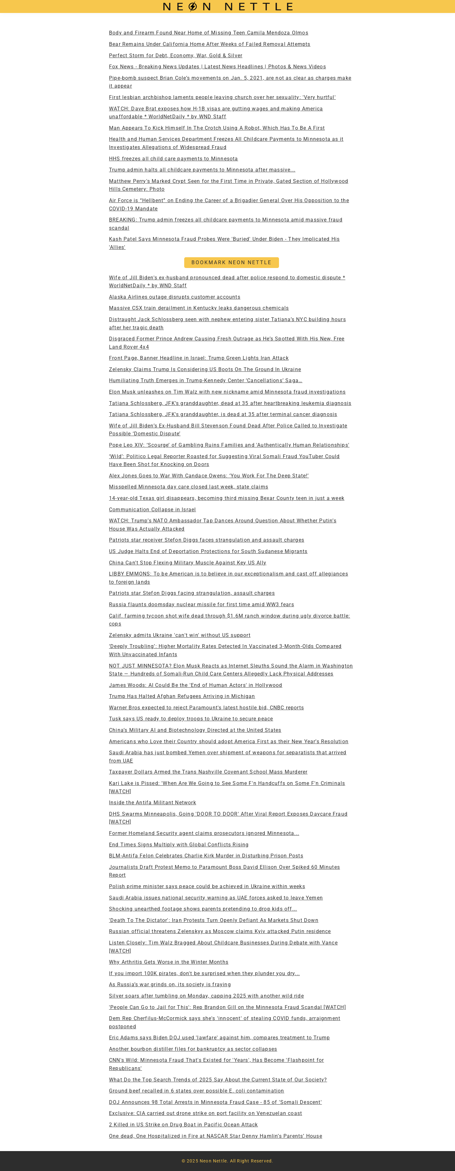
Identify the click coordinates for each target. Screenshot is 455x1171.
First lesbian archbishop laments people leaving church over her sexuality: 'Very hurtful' (222, 97)
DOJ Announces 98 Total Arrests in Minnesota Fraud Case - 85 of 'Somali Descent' (215, 1102)
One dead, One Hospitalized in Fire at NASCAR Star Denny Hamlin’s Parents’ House (215, 1136)
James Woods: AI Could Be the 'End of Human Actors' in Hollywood (195, 685)
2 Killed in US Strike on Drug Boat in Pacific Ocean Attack (183, 1125)
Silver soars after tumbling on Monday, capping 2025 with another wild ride (206, 996)
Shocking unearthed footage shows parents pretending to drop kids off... (203, 909)
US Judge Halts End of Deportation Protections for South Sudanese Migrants (208, 551)
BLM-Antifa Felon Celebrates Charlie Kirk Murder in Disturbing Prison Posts (206, 856)
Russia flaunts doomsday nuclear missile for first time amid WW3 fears (201, 604)
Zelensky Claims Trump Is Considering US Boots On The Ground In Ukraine (205, 369)
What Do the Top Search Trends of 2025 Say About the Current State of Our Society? (218, 1080)
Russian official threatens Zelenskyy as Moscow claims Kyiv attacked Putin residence (220, 931)
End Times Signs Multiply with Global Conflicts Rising (179, 845)
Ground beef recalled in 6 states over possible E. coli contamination (196, 1091)
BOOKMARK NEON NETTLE (231, 262)
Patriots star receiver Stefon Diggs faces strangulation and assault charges (206, 540)
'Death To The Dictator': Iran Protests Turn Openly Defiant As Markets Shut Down (213, 920)
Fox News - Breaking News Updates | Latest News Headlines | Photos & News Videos (217, 67)
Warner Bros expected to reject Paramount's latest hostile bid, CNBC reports (206, 708)
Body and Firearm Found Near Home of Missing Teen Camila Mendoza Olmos (208, 33)
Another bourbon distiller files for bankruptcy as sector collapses (193, 1049)
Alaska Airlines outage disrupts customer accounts (174, 297)
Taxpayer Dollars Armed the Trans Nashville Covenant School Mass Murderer (208, 772)
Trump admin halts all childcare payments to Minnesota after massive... (202, 170)
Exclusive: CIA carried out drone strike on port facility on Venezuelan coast (205, 1113)
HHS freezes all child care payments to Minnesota (173, 159)
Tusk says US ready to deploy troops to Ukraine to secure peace (191, 719)
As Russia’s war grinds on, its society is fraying (170, 984)
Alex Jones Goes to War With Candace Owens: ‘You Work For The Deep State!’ (209, 476)
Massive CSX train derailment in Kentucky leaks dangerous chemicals (199, 308)
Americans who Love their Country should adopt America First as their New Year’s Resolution (229, 741)
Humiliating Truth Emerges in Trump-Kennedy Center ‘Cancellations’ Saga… (205, 380)
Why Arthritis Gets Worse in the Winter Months (168, 962)
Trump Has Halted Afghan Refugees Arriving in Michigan (182, 696)
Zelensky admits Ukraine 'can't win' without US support (180, 635)
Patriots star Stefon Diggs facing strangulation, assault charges (192, 593)
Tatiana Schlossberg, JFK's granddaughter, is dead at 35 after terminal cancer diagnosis (223, 414)
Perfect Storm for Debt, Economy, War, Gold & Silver (175, 56)
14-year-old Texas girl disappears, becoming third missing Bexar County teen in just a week (226, 498)
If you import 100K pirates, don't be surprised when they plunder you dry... (204, 973)
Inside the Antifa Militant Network (152, 803)
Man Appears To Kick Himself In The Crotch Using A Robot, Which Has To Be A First (217, 128)
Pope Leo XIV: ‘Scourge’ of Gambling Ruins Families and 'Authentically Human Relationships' (229, 445)
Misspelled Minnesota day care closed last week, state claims (188, 487)
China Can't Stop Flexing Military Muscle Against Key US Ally (187, 563)
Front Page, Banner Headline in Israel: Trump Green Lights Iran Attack (199, 358)
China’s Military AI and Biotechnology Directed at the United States (195, 730)
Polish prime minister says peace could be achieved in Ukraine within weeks (207, 886)
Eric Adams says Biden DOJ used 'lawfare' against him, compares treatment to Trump (219, 1038)
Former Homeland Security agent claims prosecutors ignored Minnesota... (204, 833)
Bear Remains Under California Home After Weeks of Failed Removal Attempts (210, 44)
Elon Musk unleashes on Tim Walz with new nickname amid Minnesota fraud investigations (227, 392)
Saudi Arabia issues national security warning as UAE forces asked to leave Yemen (216, 898)
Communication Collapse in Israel (152, 510)
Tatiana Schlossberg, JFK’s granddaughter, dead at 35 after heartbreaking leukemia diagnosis (230, 403)
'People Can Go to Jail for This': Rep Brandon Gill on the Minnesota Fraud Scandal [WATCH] (227, 1007)
